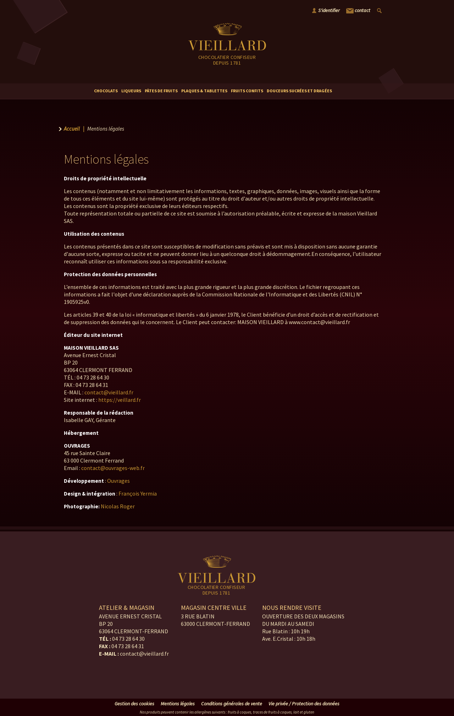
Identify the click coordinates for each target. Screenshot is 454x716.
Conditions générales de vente (231, 703)
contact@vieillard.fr (108, 392)
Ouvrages (118, 480)
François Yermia (137, 493)
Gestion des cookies (134, 703)
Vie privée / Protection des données (303, 703)
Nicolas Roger (118, 506)
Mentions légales (178, 703)
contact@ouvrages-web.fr (113, 467)
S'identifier (329, 10)
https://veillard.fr (119, 399)
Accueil (72, 128)
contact (358, 10)
